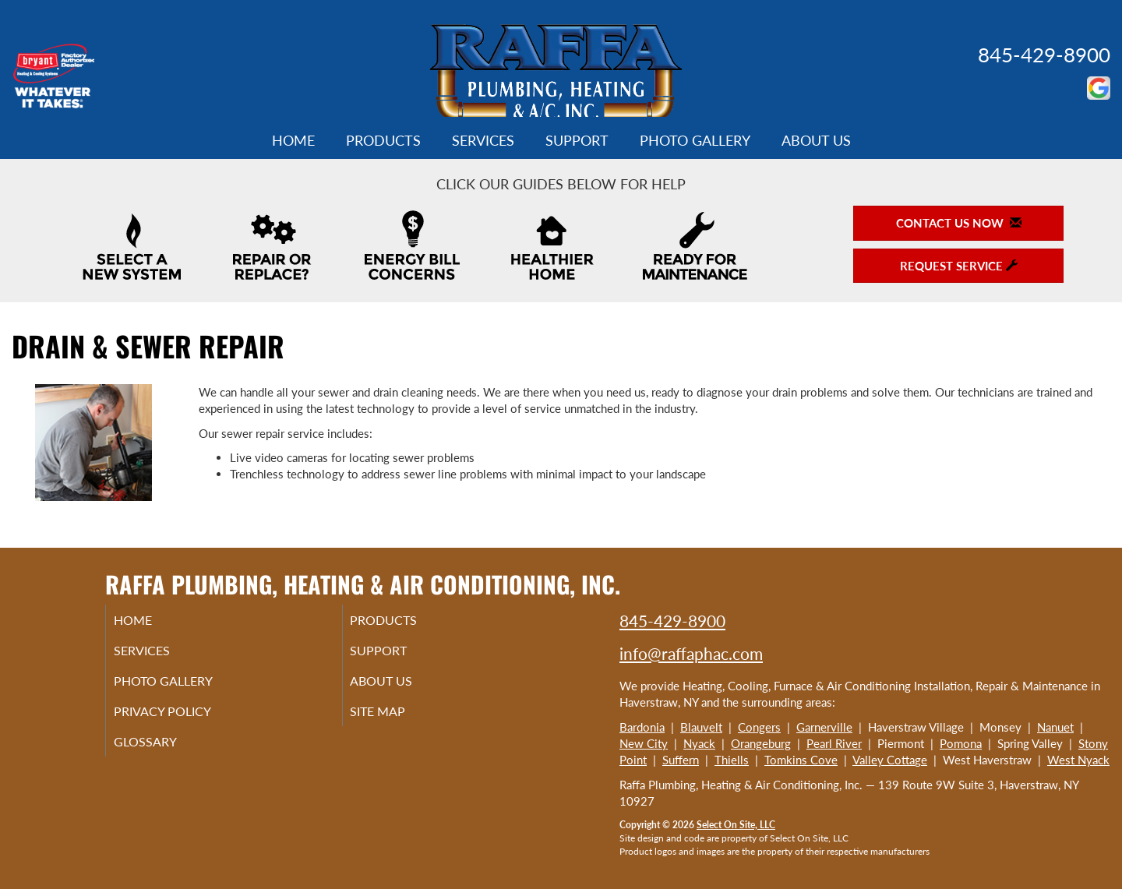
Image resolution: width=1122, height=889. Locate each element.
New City (643, 743)
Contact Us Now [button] (958, 223)
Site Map (397, 719)
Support (577, 140)
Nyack (699, 743)
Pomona (961, 743)
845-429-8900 (1044, 54)
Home (293, 140)
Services (483, 140)
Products (383, 140)
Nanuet (1055, 727)
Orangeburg (761, 743)
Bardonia (642, 727)
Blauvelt (701, 727)
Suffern (680, 760)
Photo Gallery (695, 140)
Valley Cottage (889, 760)
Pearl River (834, 743)
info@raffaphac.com (691, 653)
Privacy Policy (183, 719)
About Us (816, 140)
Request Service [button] (959, 266)
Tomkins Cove (801, 760)
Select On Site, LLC (736, 825)
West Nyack (1078, 760)
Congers (759, 727)
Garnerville (824, 727)
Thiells (731, 760)
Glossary (164, 751)
